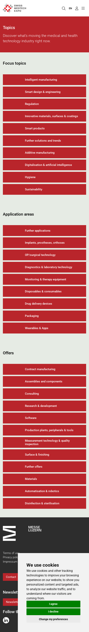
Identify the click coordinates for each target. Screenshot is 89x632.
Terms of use (11, 553)
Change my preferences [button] (53, 619)
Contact (11, 577)
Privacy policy (11, 557)
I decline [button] (53, 611)
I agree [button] (53, 603)
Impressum (10, 561)
